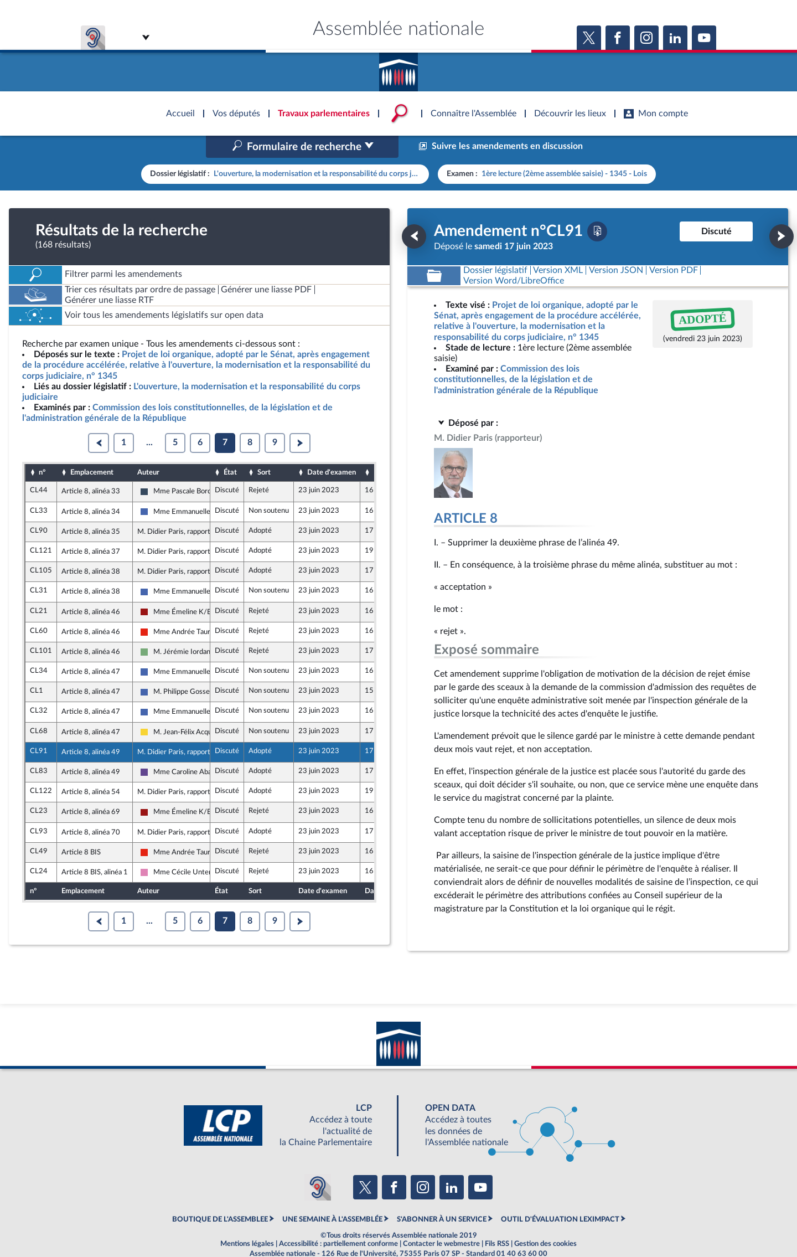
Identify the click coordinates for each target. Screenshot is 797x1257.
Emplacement (91, 449)
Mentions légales (247, 1220)
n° (42, 449)
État (230, 449)
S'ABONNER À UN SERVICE (442, 1196)
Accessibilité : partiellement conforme (338, 1220)
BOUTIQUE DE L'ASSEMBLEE (220, 1196)
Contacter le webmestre (441, 1220)
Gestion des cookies (545, 1220)
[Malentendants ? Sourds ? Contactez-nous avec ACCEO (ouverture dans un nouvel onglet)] (317, 1163)
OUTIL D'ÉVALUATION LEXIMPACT (560, 1196)
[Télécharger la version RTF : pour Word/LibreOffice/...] (513, 257)
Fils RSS (497, 1220)
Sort (264, 449)
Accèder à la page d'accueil (398, 68)
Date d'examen (331, 449)
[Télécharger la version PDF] (597, 208)
